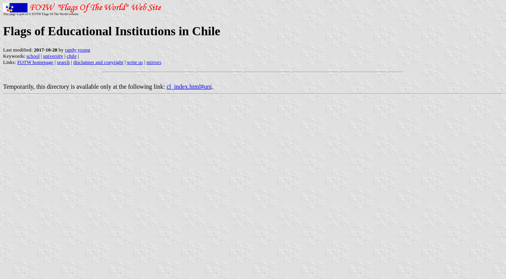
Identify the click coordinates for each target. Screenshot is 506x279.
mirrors (153, 62)
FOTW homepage (35, 62)
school (32, 56)
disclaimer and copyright (98, 62)
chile (71, 56)
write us (135, 62)
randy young (77, 50)
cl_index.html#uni (189, 86)
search (63, 62)
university (53, 56)
